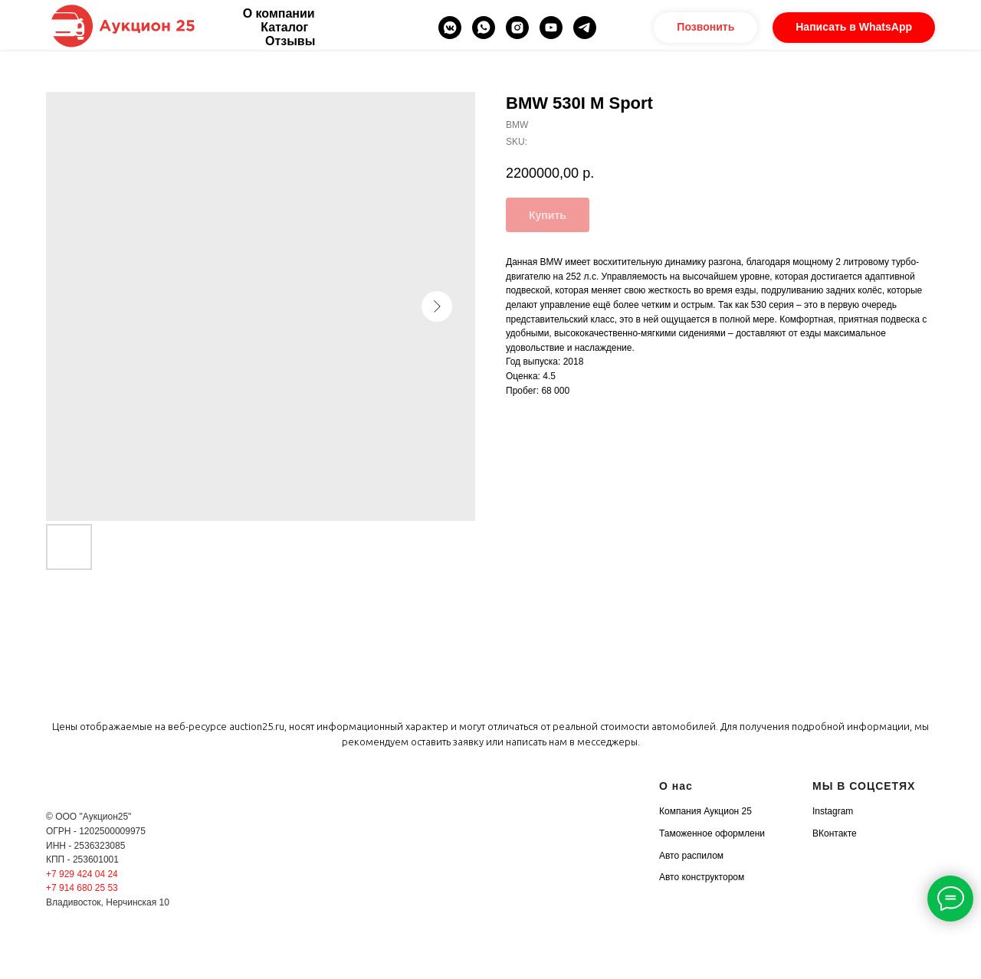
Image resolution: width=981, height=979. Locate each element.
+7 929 (61, 874)
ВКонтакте (834, 833)
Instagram (832, 811)
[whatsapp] (483, 27)
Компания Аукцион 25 (705, 811)
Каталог (284, 27)
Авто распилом (691, 855)
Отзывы (290, 40)
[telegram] (584, 27)
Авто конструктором (701, 877)
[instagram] (517, 27)
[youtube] (551, 27)
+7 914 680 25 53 (82, 887)
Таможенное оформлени (712, 833)
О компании (279, 13)
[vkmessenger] (449, 27)
